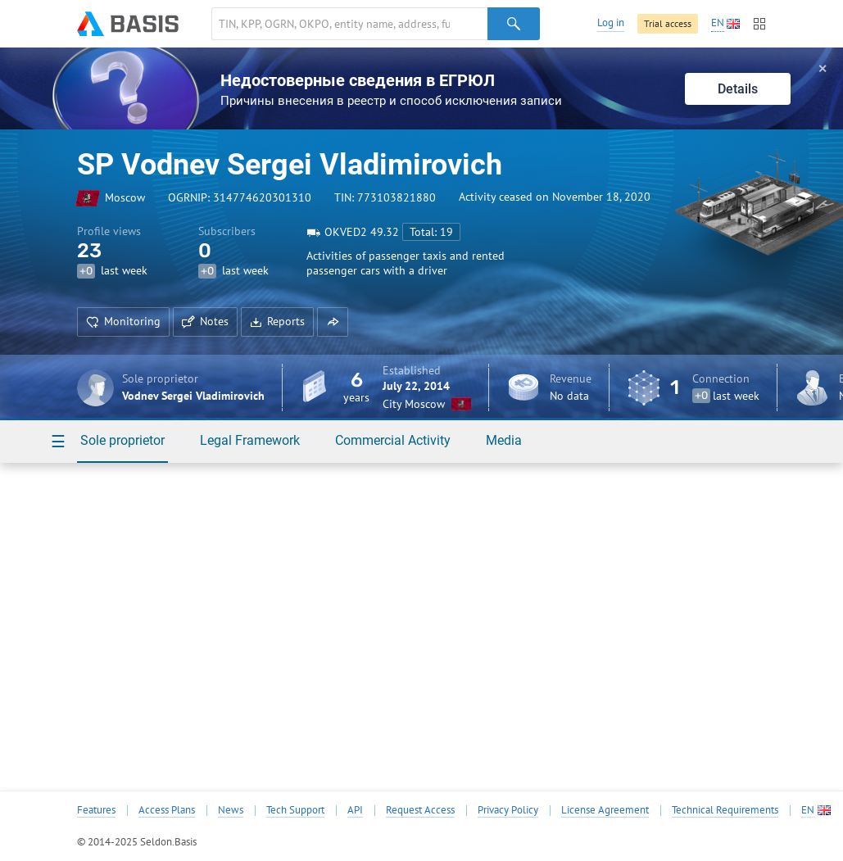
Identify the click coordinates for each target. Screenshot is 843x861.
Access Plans (166, 810)
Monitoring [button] (123, 321)
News (230, 810)
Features (96, 810)
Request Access (420, 810)
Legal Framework (250, 440)
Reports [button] (277, 321)
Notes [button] (205, 321)
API (355, 810)
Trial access (667, 23)
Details (738, 89)
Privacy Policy (508, 810)
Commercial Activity (393, 440)
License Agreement (605, 810)
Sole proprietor (122, 440)
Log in (610, 22)
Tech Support (295, 810)
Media (504, 440)
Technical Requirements (725, 810)
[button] (332, 322)
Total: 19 (431, 231)
